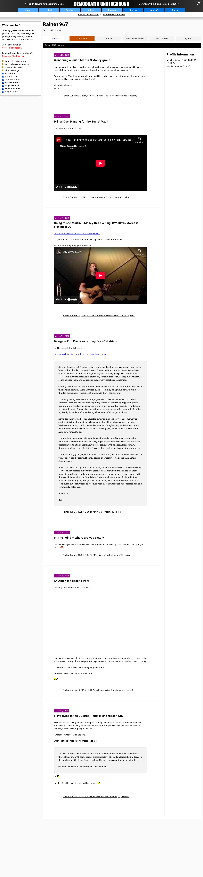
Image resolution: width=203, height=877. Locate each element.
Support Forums (12, 88)
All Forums (10, 73)
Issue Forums (11, 76)
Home (28, 10)
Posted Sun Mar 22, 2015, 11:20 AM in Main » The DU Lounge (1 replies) (96, 197)
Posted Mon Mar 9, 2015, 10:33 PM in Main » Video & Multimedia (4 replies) (98, 690)
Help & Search (11, 92)
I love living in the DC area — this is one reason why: (89, 716)
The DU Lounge (12, 70)
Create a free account (12, 48)
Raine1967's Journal (114, 14)
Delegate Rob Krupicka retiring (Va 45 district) (85, 341)
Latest (49, 10)
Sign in (175, 10)
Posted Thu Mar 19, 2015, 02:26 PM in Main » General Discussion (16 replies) (99, 315)
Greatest (70, 10)
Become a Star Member (13, 56)
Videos (91, 10)
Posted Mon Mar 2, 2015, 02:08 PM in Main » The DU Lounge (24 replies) (96, 796)
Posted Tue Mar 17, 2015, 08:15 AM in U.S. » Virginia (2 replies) (92, 512)
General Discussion (14, 67)
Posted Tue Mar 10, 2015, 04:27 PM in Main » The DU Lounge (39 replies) (97, 555)
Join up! (154, 10)
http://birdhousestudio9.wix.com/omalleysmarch (77, 233)
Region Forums (12, 85)
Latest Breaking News (15, 61)
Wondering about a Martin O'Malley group (82, 60)
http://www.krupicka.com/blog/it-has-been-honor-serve (80, 354)
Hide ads (133, 10)
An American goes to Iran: (71, 581)
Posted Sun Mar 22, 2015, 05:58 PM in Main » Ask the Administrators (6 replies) (100, 96)
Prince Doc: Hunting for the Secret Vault (81, 121)
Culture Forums (12, 79)
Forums (112, 10)
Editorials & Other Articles (17, 64)
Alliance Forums (12, 82)
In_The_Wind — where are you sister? (79, 537)
